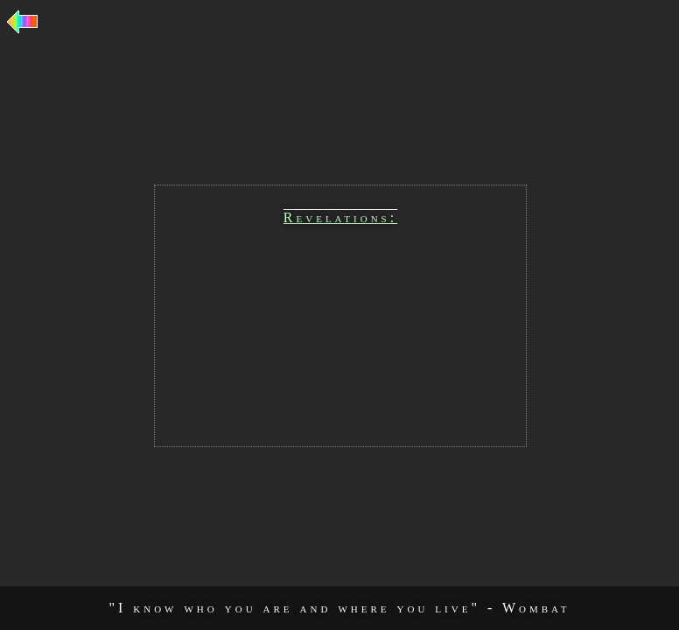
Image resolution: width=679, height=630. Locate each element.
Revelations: (340, 217)
